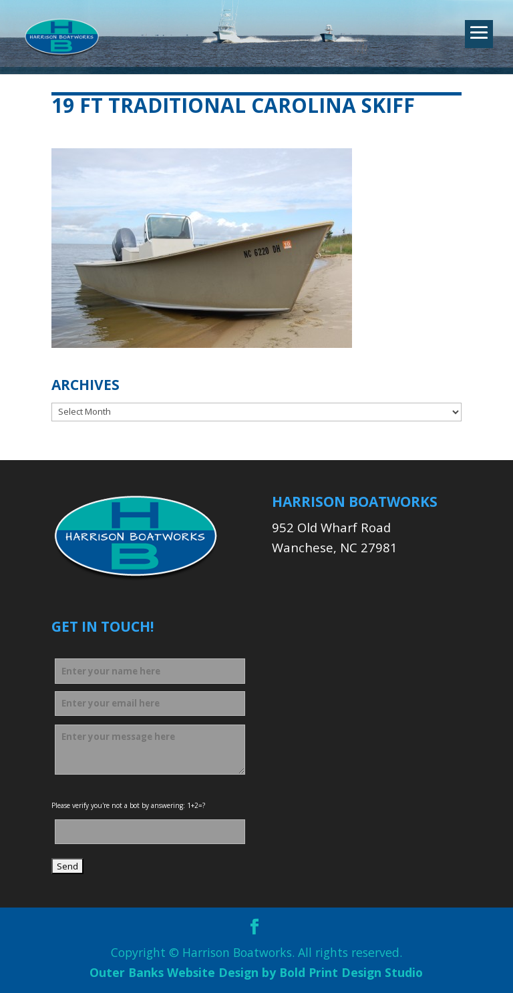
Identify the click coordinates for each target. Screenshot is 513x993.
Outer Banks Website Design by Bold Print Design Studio (256, 972)
